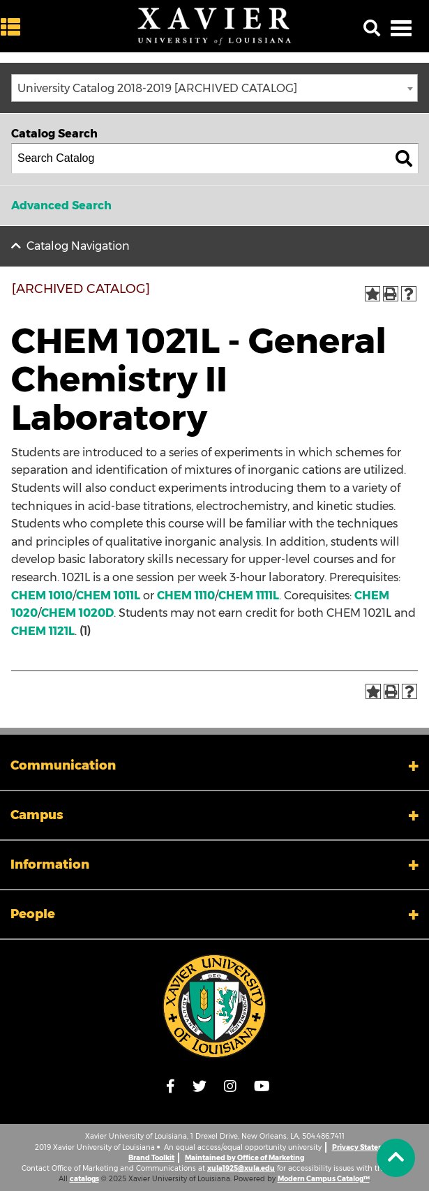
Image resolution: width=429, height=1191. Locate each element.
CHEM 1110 (186, 595)
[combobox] (214, 88)
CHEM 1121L (43, 631)
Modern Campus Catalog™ (324, 1178)
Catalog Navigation (78, 246)
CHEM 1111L (248, 595)
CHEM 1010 (42, 595)
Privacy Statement (364, 1147)
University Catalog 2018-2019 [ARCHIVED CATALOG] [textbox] (157, 88)
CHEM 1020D (77, 613)
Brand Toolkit (151, 1157)
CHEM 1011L (108, 595)
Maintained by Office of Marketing (244, 1157)
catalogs (84, 1178)
